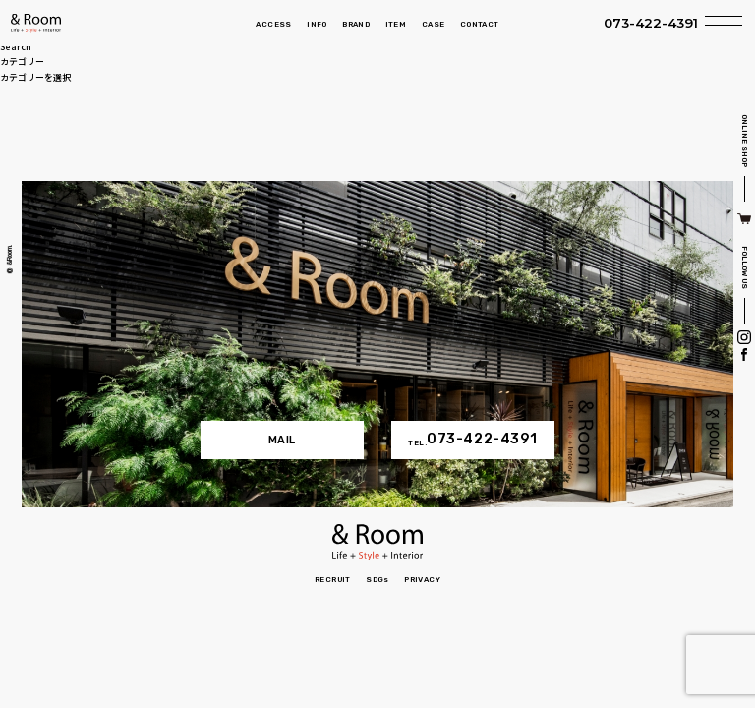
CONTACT (479, 24)
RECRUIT (333, 579)
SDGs (377, 579)
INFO (317, 24)
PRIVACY (422, 579)
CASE (433, 24)
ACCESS (273, 24)
